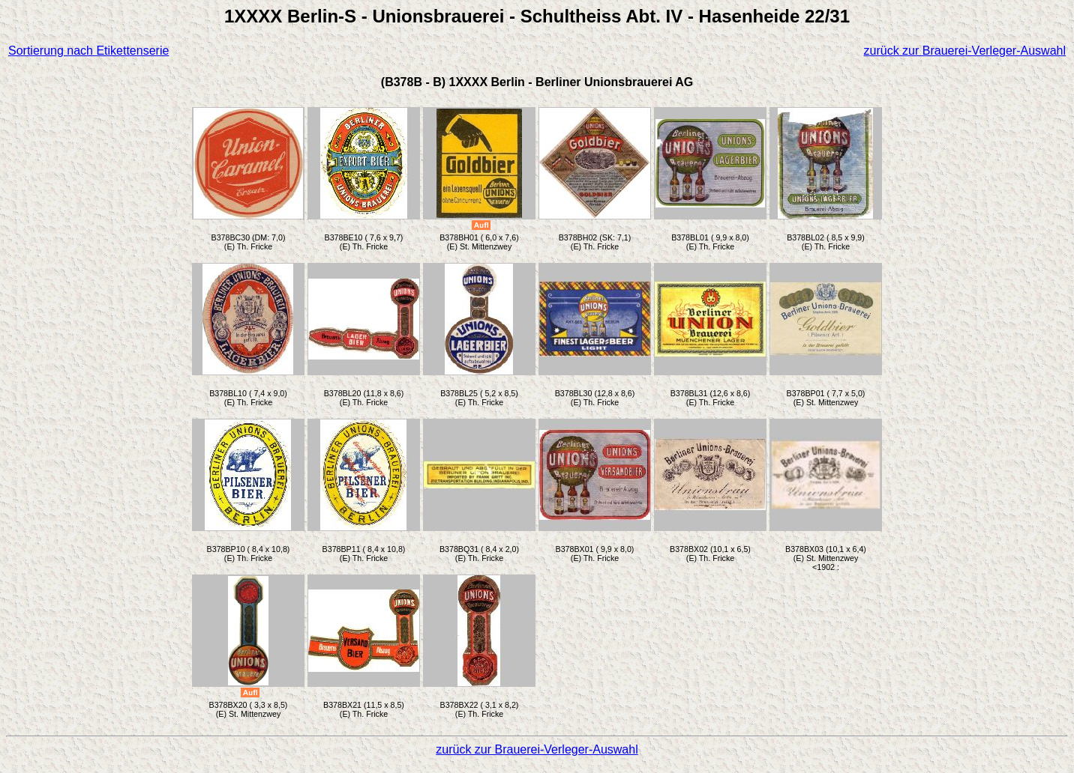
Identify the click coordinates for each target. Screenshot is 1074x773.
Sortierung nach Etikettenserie (88, 50)
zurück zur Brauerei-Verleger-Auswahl (965, 50)
